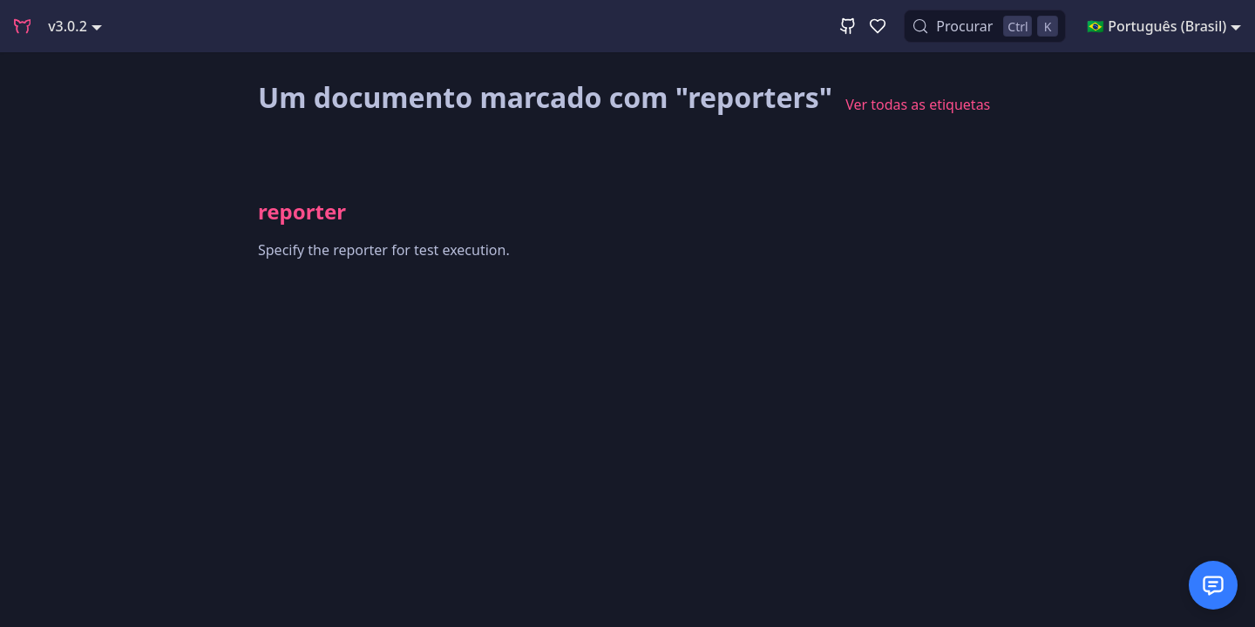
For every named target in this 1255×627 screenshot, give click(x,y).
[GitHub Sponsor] (878, 26)
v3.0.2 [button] (67, 26)
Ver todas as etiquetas (917, 104)
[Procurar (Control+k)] (985, 26)
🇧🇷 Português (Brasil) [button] (1156, 26)
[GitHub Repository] (848, 26)
